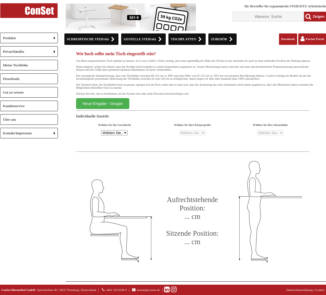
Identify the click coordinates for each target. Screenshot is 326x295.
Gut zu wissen (13, 92)
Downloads (11, 79)
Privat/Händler (30, 53)
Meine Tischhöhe (15, 65)
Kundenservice (14, 106)
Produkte (30, 39)
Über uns (9, 119)
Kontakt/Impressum (30, 134)
